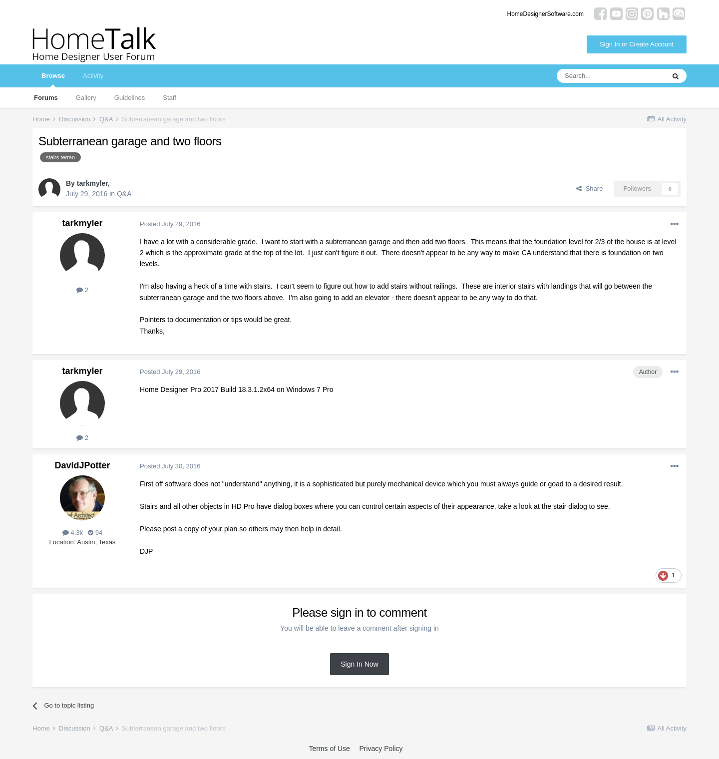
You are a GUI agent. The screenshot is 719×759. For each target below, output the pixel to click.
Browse (53, 79)
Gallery (86, 97)
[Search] (611, 76)
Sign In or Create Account (637, 44)
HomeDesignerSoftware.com (545, 13)
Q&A (124, 194)
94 (95, 532)
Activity (93, 75)
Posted (170, 224)
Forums (46, 97)
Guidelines (129, 97)
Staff (169, 97)
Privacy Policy (380, 749)
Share (589, 188)
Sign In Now (359, 664)
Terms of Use (329, 749)
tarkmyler (92, 183)
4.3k (72, 532)
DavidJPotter (82, 465)
